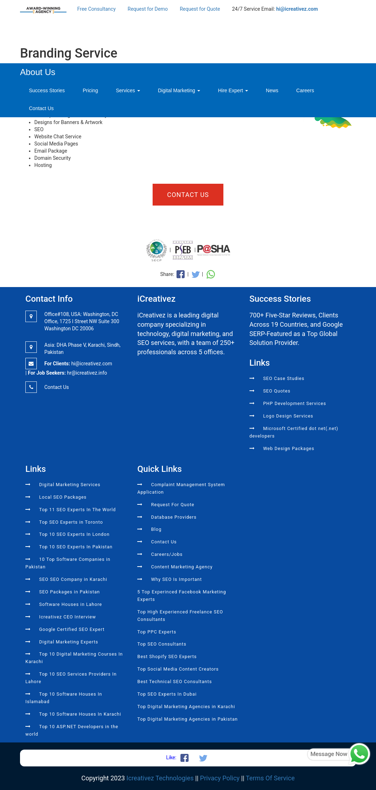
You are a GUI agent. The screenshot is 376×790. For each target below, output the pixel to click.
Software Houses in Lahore (70, 604)
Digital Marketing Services (69, 484)
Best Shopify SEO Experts (167, 656)
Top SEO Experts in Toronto (71, 522)
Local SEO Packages (62, 497)
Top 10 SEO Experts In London (74, 534)
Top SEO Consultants (161, 644)
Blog (156, 529)
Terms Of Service (270, 778)
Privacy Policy (220, 778)
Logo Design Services (288, 416)
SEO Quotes (277, 391)
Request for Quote (200, 9)
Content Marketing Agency (182, 566)
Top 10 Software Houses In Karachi (80, 714)
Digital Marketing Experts (68, 642)
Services (128, 90)
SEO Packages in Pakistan (69, 591)
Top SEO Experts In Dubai (167, 694)
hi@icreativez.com (297, 9)
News (272, 90)
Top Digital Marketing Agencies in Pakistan (187, 719)
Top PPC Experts (156, 632)
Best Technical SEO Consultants (174, 681)
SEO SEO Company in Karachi (73, 579)
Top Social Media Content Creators (178, 669)
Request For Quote (172, 504)
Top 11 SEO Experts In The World (77, 509)
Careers (305, 90)
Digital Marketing (179, 90)
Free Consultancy (96, 9)
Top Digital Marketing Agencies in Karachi (186, 706)
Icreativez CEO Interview (67, 616)
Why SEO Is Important (176, 579)
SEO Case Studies (284, 378)
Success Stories (47, 90)
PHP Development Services (294, 403)
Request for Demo (148, 9)
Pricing (90, 90)
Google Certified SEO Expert (71, 629)
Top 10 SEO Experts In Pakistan (76, 546)
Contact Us (41, 108)
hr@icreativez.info (87, 373)
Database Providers (174, 517)
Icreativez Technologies (160, 778)
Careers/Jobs (167, 554)
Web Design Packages (288, 448)
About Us (37, 72)
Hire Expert (233, 90)
